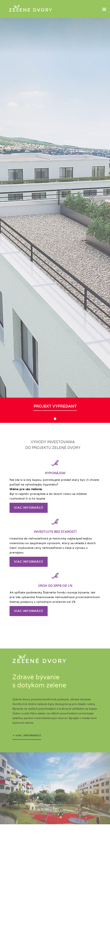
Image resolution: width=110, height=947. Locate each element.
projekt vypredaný (55, 406)
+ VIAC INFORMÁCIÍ (27, 735)
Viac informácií (28, 507)
